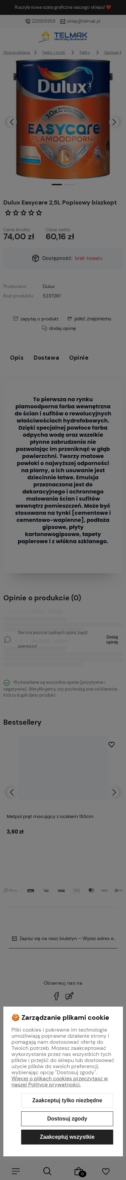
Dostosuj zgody (67, 1119)
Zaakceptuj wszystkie (67, 1137)
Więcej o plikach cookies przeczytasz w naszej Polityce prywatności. (59, 1081)
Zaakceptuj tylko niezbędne (67, 1100)
